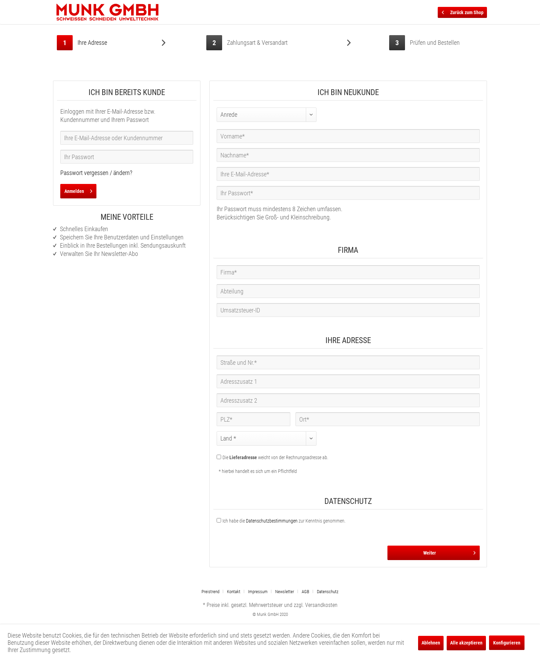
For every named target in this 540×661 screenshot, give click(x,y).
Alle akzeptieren (466, 642)
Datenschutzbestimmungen (272, 521)
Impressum (258, 591)
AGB (305, 591)
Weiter (449, 551)
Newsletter (284, 591)
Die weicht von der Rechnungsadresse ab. (275, 457)
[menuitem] (213, 591)
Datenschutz (328, 591)
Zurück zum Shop (463, 11)
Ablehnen (431, 642)
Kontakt (233, 591)
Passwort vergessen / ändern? (96, 172)
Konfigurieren (506, 642)
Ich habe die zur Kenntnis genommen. (283, 521)
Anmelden (78, 190)
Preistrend (210, 591)
